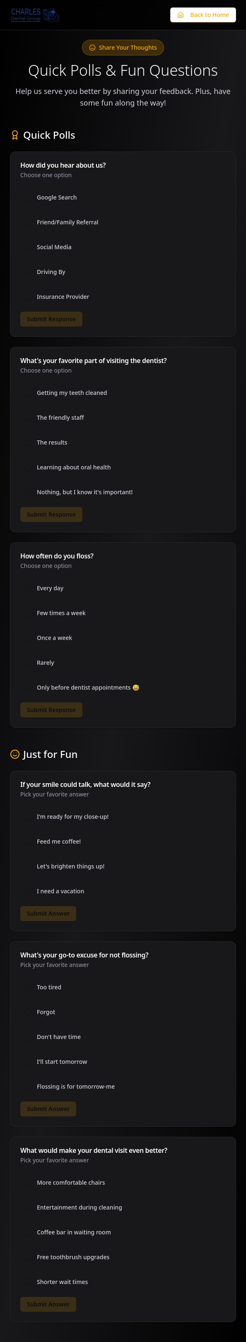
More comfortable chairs (71, 1183)
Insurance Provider (63, 297)
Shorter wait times (62, 1282)
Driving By (51, 272)
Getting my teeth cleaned (72, 393)
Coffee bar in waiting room (74, 1232)
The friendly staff (60, 418)
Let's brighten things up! (70, 866)
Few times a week (61, 613)
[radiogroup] (123, 247)
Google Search (57, 197)
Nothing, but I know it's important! (85, 492)
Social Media (54, 247)
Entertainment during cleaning (79, 1207)
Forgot (46, 1012)
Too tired (49, 987)
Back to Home (203, 15)
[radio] (28, 197)
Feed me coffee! (59, 841)
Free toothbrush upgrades (73, 1257)
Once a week (54, 638)
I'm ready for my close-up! (73, 817)
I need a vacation (60, 891)
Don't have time (59, 1037)
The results (52, 442)
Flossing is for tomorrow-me (76, 1086)
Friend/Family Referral (68, 222)
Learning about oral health (74, 467)
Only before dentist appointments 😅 (88, 687)
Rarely (45, 663)
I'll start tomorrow (62, 1062)
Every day (50, 588)
